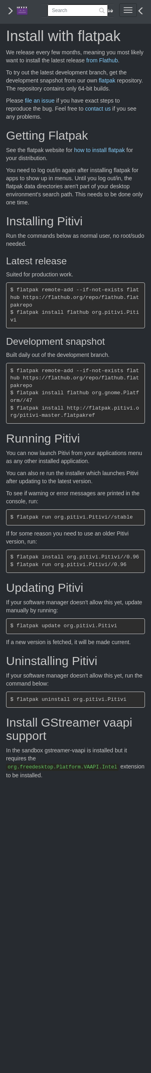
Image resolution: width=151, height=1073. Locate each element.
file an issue (40, 100)
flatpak (107, 80)
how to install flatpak (99, 150)
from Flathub (102, 60)
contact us (98, 108)
